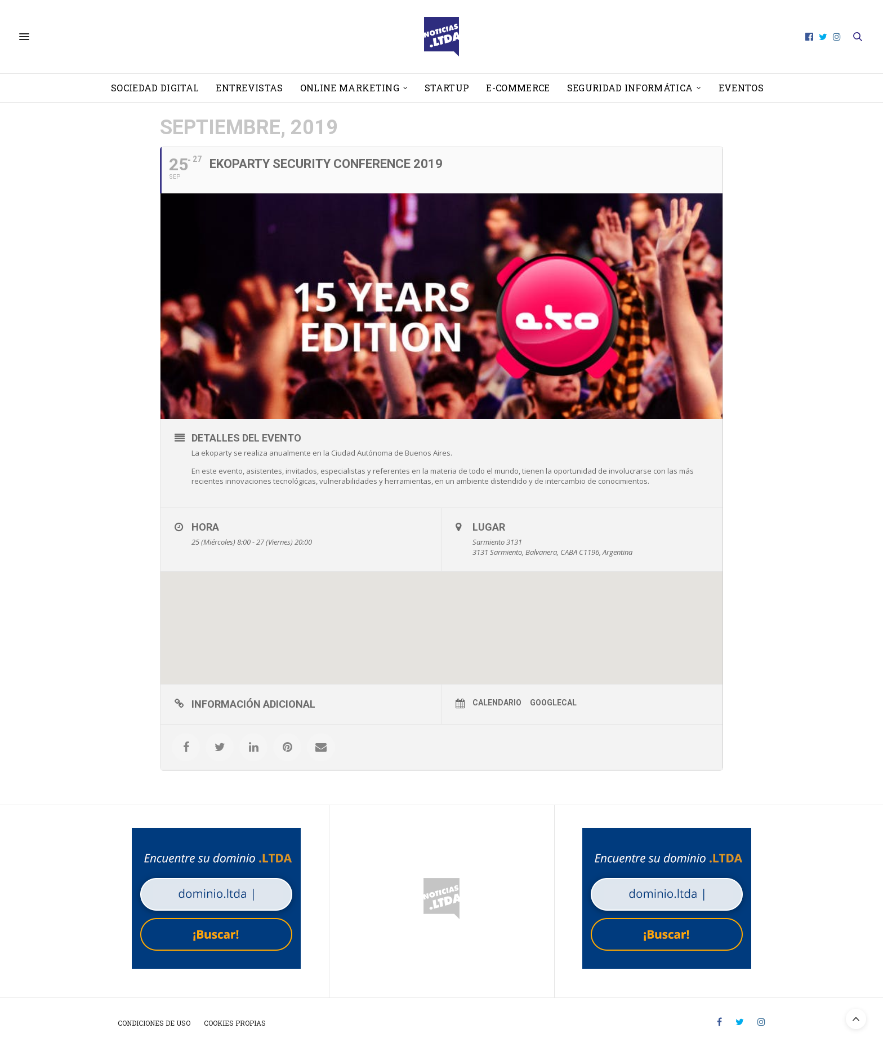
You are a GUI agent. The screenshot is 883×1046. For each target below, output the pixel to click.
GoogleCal (553, 702)
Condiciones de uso (154, 1022)
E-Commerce (518, 88)
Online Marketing (349, 88)
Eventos (741, 88)
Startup (447, 88)
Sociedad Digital (155, 88)
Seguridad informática (630, 88)
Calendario (496, 702)
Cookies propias (235, 1022)
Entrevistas (249, 88)
